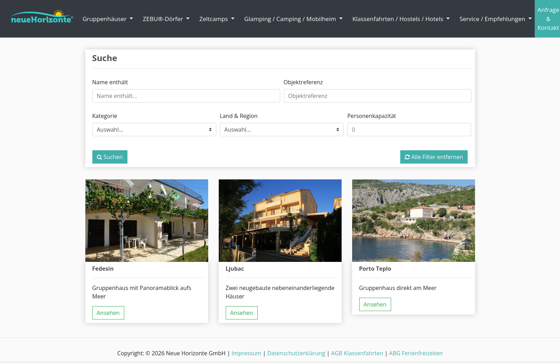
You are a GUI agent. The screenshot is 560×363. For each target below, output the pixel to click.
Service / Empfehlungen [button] (493, 19)
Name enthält (110, 82)
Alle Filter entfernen (434, 157)
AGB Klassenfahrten (357, 353)
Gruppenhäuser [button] (105, 19)
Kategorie (104, 116)
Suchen (110, 157)
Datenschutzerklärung (296, 353)
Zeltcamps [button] (214, 19)
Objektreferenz (303, 82)
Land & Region (239, 116)
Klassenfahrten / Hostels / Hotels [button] (399, 19)
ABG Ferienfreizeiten (416, 353)
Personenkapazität (371, 116)
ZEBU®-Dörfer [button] (163, 19)
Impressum (246, 353)
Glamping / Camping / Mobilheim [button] (290, 19)
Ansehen (108, 313)
